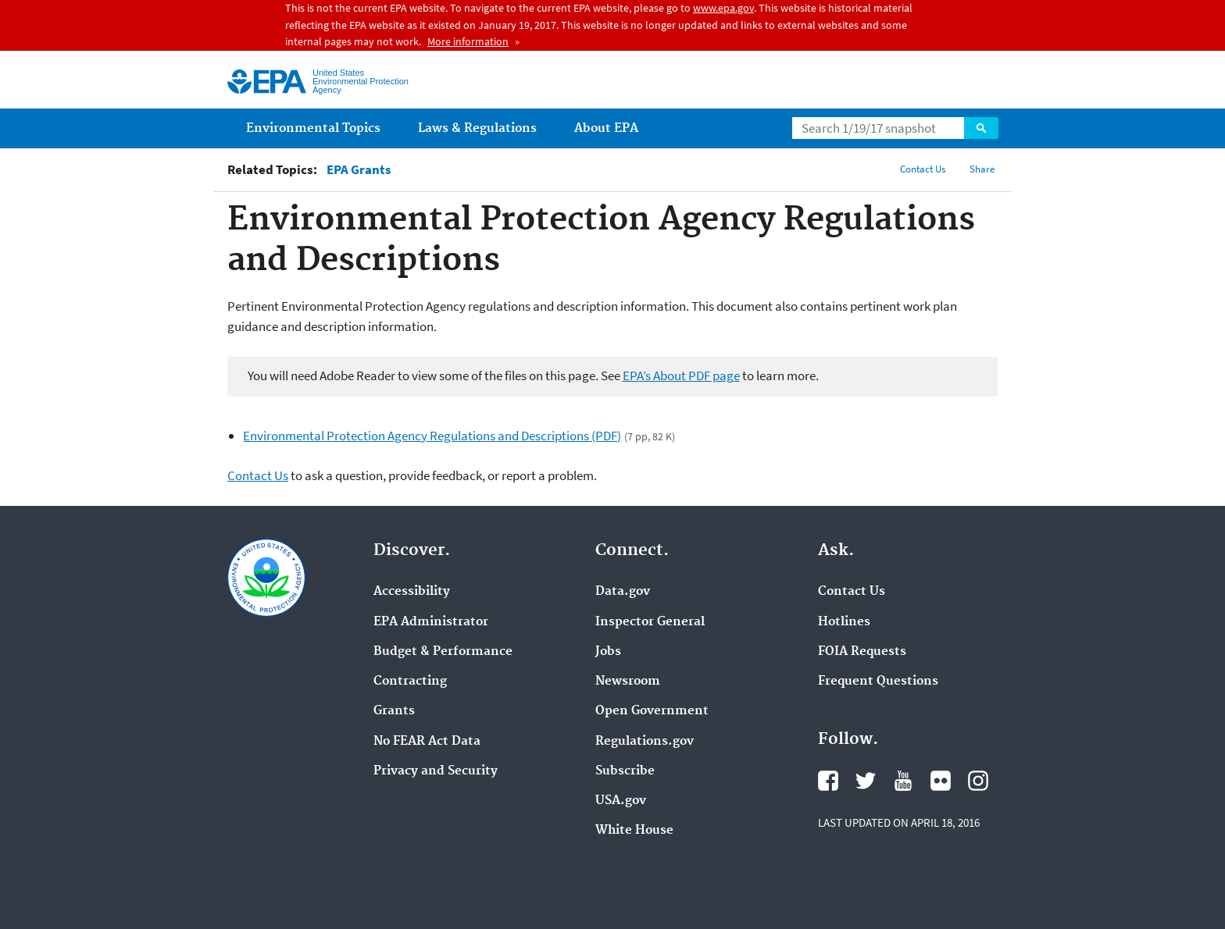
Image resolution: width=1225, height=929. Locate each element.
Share (982, 169)
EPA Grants (359, 170)
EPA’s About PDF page (681, 375)
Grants (394, 711)
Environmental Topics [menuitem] (313, 128)
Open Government (652, 711)
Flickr (940, 781)
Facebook (828, 781)
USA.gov (620, 801)
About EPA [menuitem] (606, 128)
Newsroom (627, 682)
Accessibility (411, 592)
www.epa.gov (723, 8)
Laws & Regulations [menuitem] (477, 128)
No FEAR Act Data (426, 742)
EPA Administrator (430, 622)
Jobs (608, 652)
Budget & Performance (442, 652)
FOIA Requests (862, 652)
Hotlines (844, 622)
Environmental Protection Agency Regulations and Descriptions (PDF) (432, 435)
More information (468, 41)
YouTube (903, 781)
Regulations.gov (644, 742)
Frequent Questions (878, 682)
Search (981, 128)
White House (634, 831)
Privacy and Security (435, 771)
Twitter (865, 781)
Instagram (978, 781)
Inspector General (650, 622)
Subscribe (625, 771)
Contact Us (922, 169)
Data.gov (622, 592)
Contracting (410, 682)
